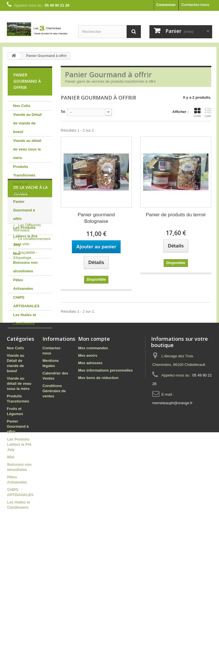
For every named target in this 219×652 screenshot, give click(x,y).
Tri (63, 112)
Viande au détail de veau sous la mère (27, 149)
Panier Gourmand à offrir (24, 210)
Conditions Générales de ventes (54, 499)
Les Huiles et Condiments (24, 319)
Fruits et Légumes (21, 188)
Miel (16, 253)
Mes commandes (93, 457)
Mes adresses (90, 471)
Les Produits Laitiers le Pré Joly (25, 236)
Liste (207, 112)
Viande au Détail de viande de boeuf (27, 123)
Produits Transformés (24, 171)
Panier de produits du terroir (176, 214)
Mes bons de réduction (98, 486)
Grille (197, 112)
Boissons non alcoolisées (25, 266)
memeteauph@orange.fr (172, 512)
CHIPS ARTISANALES (26, 301)
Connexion (165, 5)
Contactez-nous (196, 5)
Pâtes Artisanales (23, 284)
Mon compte (94, 447)
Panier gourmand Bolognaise (96, 218)
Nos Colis (21, 106)
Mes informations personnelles (105, 479)
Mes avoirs (87, 464)
